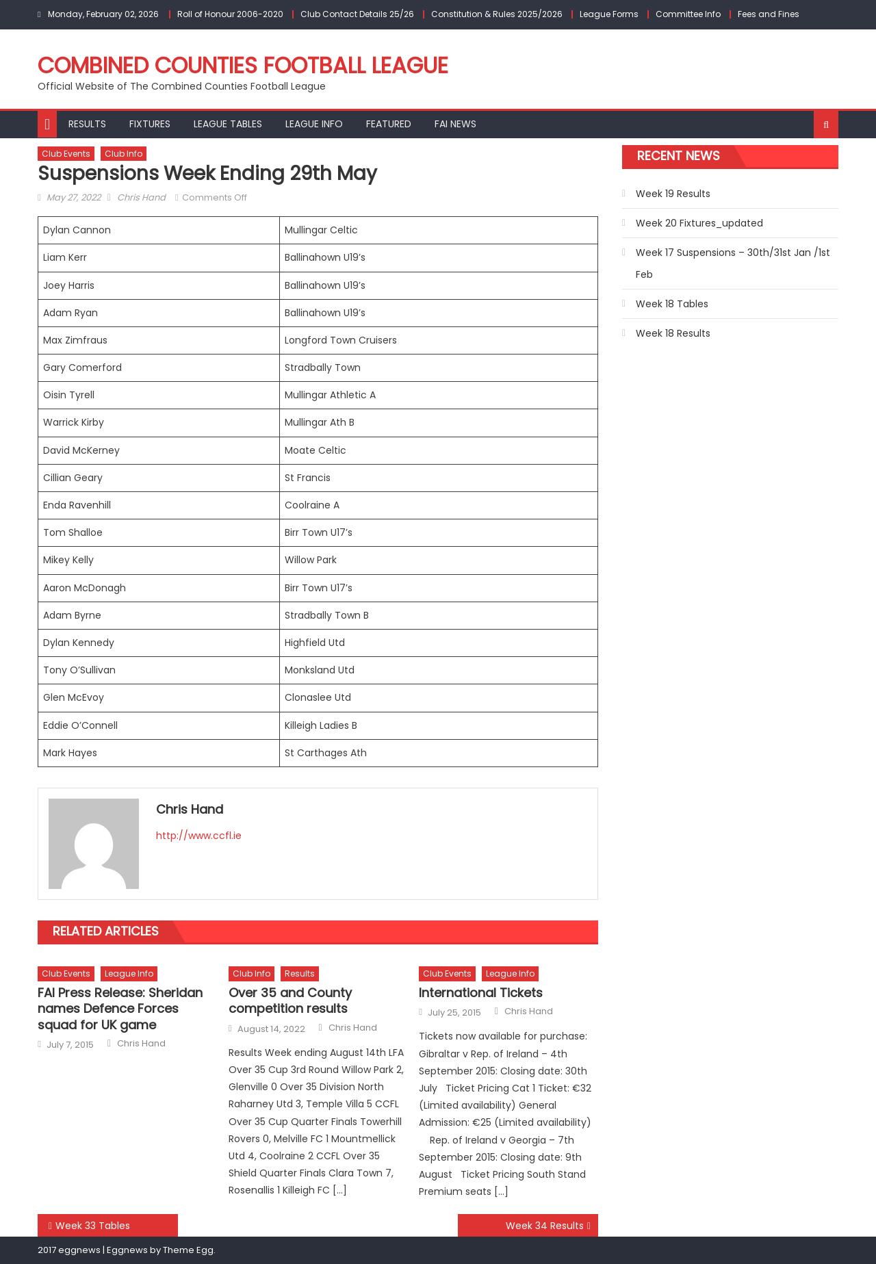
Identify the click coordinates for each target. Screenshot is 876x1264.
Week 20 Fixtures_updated (699, 223)
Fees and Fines (768, 14)
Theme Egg (188, 1249)
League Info (314, 124)
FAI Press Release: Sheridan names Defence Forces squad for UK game (120, 1009)
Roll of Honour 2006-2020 (230, 14)
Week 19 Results (673, 194)
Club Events (66, 153)
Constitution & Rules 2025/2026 (497, 14)
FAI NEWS (455, 124)
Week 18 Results (673, 333)
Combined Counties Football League (243, 65)
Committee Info (688, 14)
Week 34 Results (545, 1226)
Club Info (123, 153)
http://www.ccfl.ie (199, 835)
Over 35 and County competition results (290, 1001)
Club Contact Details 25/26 (357, 14)
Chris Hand (141, 197)
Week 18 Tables (672, 304)
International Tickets (481, 993)
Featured (388, 124)
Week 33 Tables (92, 1226)
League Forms (609, 14)
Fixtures (149, 124)
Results (87, 124)
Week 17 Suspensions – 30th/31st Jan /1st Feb (733, 263)
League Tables (228, 124)
